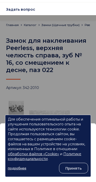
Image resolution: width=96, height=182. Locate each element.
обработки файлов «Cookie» (33, 154)
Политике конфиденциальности (44, 156)
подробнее (17, 168)
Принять (73, 168)
